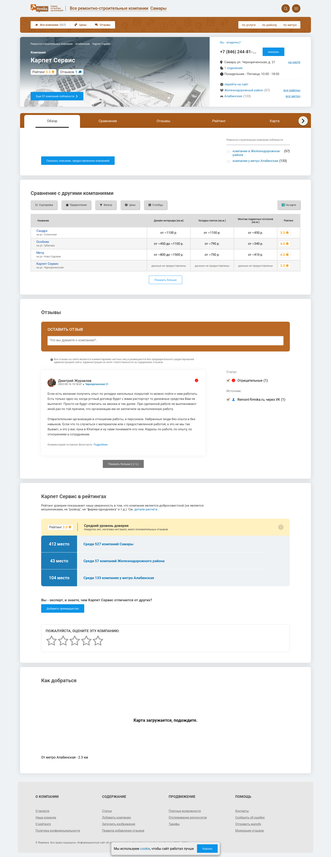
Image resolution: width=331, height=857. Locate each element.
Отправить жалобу (248, 824)
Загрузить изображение (118, 824)
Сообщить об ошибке (250, 817)
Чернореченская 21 (97, 384)
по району (269, 25)
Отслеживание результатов (188, 817)
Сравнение (108, 121)
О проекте (42, 811)
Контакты (242, 811)
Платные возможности (185, 811)
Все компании (50, 24)
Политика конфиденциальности (57, 830)
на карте (294, 62)
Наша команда (45, 817)
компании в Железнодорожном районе (256, 153)
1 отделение (233, 68)
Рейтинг (219, 121)
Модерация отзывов (249, 830)
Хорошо (207, 848)
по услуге (249, 25)
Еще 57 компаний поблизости (57, 96)
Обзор (52, 121)
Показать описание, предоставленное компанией (77, 160)
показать (273, 51)
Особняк (42, 242)
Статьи (107, 811)
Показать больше (165, 280)
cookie (145, 849)
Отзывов (68, 72)
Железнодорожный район (243, 90)
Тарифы (174, 824)
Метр (40, 253)
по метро (290, 25)
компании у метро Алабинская (255, 161)
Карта (274, 121)
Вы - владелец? (230, 42)
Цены (80, 24)
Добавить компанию (116, 817)
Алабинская (233, 96)
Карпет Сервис (47, 264)
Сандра (41, 231)
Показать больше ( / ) (123, 464)
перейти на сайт (236, 84)
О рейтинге (43, 824)
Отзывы (102, 24)
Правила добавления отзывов (123, 830)
